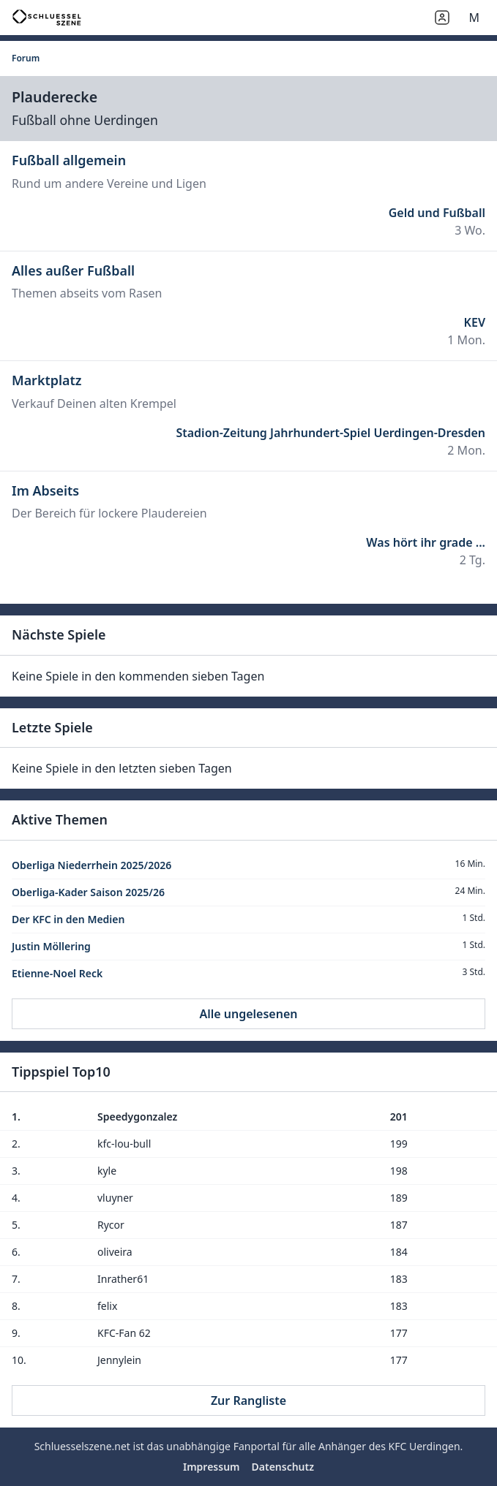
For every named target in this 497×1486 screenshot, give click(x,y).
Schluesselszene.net (82, 1446)
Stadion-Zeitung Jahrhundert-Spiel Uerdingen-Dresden (330, 433)
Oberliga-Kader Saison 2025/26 (88, 892)
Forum (26, 58)
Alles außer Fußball (73, 270)
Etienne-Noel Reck (57, 973)
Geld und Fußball (437, 213)
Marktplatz (46, 380)
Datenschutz (283, 1467)
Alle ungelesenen (248, 1014)
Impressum (211, 1467)
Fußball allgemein (69, 160)
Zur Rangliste (248, 1400)
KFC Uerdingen (424, 1446)
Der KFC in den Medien (68, 919)
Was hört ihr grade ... (425, 542)
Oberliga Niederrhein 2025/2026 (91, 865)
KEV (474, 322)
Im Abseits (45, 490)
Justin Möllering (51, 946)
